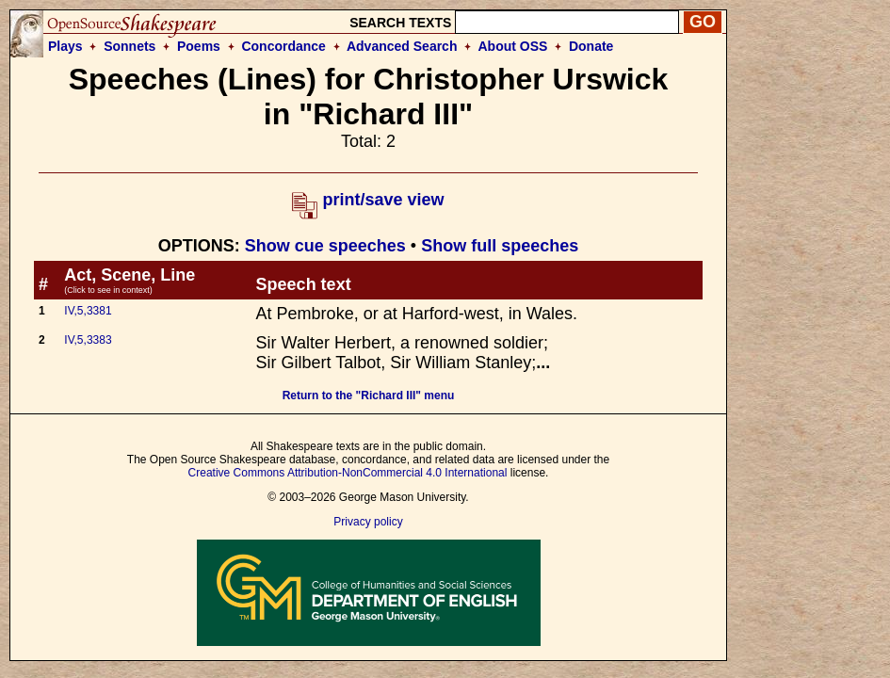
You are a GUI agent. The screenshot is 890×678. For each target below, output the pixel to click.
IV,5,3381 (87, 310)
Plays (65, 46)
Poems (198, 46)
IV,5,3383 (87, 340)
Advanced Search (402, 46)
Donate (591, 46)
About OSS (513, 46)
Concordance (283, 46)
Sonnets (129, 46)
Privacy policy (367, 521)
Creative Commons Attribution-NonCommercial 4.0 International (348, 472)
